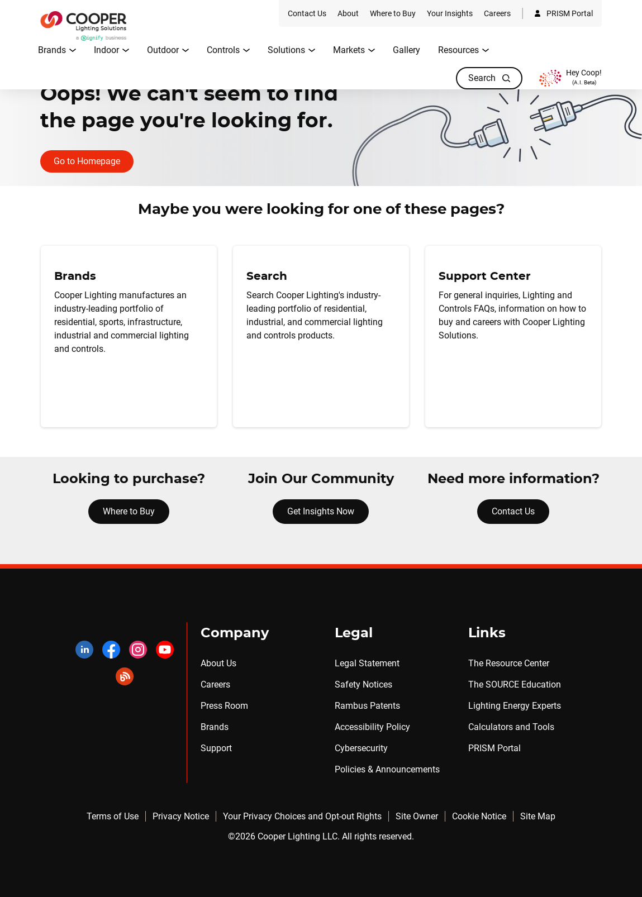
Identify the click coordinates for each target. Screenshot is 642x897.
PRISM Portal (494, 748)
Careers (215, 684)
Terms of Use (113, 816)
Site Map (537, 816)
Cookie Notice (479, 816)
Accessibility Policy (372, 727)
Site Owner (417, 816)
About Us (218, 663)
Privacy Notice (181, 816)
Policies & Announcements (387, 769)
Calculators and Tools (511, 727)
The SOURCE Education (514, 684)
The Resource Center (508, 663)
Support (216, 748)
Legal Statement (367, 663)
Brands (215, 727)
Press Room (224, 705)
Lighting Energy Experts (514, 705)
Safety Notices (363, 684)
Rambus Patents (367, 705)
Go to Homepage (87, 161)
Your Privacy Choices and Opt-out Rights (302, 816)
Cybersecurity (361, 748)
